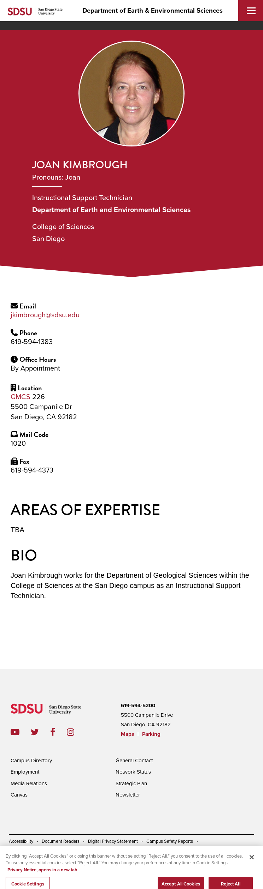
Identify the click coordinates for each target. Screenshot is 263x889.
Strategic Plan (131, 783)
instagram (76, 732)
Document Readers (61, 841)
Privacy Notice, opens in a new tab (42, 875)
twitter (40, 732)
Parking (151, 734)
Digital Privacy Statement (113, 841)
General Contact (134, 760)
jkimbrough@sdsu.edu (45, 315)
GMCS (20, 397)
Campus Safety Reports (169, 841)
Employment (25, 772)
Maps (127, 734)
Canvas (19, 795)
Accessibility (21, 841)
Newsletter (128, 795)
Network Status (133, 772)
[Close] (251, 862)
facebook (58, 732)
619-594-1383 (32, 342)
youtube (15, 732)
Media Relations (29, 783)
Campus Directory (31, 760)
